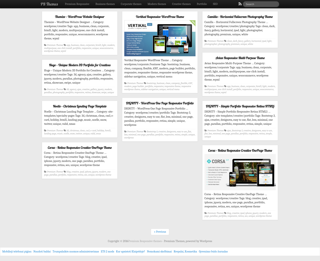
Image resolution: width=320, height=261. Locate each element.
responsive (86, 48)
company (175, 83)
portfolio (77, 48)
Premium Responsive (77, 4)
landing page (50, 133)
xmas (98, 133)
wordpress (129, 137)
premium (235, 44)
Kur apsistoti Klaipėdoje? (130, 251)
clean (82, 45)
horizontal (256, 41)
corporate (90, 45)
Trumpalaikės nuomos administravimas (76, 251)
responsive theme (172, 86)
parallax (48, 92)
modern (111, 45)
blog (69, 171)
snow (72, 133)
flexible (184, 83)
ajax (79, 89)
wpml (63, 51)
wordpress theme (52, 51)
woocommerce (106, 48)
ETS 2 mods (107, 251)
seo (85, 175)
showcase (96, 92)
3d (68, 89)
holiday (100, 130)
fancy (240, 41)
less (126, 134)
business (75, 45)
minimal (132, 134)
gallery (247, 41)
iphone (88, 171)
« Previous (160, 231)
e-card (93, 130)
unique (95, 48)
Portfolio (202, 4)
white (250, 44)
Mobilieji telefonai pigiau (16, 251)
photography (224, 44)
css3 (87, 130)
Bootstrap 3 (152, 131)
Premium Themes (55, 45)
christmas (74, 130)
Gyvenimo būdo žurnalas (213, 251)
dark (235, 41)
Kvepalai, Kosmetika (185, 251)
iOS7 (190, 83)
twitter (79, 133)
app (68, 45)
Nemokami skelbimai (159, 251)
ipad (264, 41)
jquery (101, 89)
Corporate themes (131, 4)
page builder (138, 86)
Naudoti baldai (42, 251)
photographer (210, 44)
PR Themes (49, 4)
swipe (104, 92)
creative (85, 89)
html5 (98, 45)
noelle (66, 133)
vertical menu (173, 89)
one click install (64, 48)
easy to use (182, 131)
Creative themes (181, 4)
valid (93, 133)
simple (184, 134)
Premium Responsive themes (145, 241)
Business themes (105, 4)
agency (73, 89)
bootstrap (151, 83)
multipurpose (50, 48)
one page (141, 134)
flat (189, 131)
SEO (215, 4)
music (60, 133)
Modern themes (157, 4)
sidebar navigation (149, 89)
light (104, 45)
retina (88, 92)
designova (171, 131)
